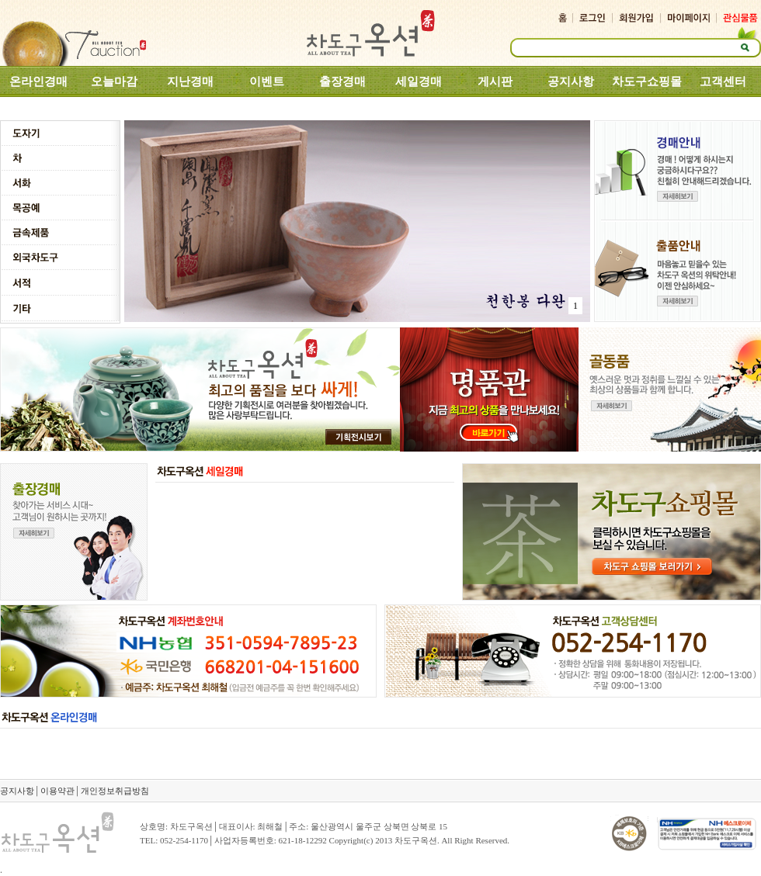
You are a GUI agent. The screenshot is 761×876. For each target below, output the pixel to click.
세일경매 (418, 81)
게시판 (495, 81)
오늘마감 (114, 81)
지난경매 (190, 81)
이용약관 (57, 790)
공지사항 (570, 81)
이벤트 (266, 81)
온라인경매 (38, 81)
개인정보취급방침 (115, 790)
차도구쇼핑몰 (647, 81)
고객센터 (723, 81)
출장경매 (342, 81)
